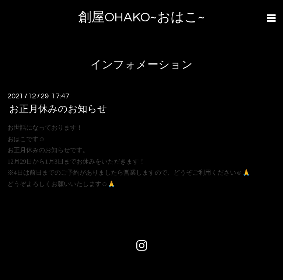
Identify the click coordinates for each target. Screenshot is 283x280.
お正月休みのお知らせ (58, 109)
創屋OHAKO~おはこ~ (141, 17)
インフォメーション (141, 64)
